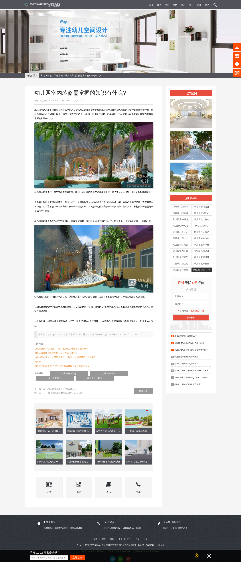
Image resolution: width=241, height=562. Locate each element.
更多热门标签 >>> (201, 270)
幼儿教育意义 (114, 373)
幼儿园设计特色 (201, 232)
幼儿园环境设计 (180, 232)
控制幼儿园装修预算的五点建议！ (188, 384)
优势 (159, 5)
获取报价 (191, 317)
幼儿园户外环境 (180, 219)
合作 (199, 5)
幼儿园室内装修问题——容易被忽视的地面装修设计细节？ (63, 348)
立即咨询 (77, 557)
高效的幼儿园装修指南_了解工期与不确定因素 (193, 377)
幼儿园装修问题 (180, 244)
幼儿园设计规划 (140, 373)
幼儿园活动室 (88, 373)
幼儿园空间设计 (201, 257)
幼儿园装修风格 (201, 244)
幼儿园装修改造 (201, 238)
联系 (207, 5)
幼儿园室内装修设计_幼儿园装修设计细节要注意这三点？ (62, 366)
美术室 (38, 361)
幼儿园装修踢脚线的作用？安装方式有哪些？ (56, 353)
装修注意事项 (201, 225)
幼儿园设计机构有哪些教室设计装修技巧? (63, 388)
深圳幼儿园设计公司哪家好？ (186, 364)
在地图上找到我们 (172, 517)
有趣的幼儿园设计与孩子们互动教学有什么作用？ (194, 350)
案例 (167, 5)
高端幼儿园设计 (180, 238)
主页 (43, 75)
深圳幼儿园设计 (180, 207)
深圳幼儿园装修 (180, 213)
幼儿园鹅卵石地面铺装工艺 (185, 336)
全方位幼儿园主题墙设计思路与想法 (189, 343)
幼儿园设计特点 (201, 219)
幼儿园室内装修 (180, 251)
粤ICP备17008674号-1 (147, 541)
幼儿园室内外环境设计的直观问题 (59, 384)
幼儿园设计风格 (180, 225)
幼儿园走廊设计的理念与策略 (186, 357)
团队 (175, 5)
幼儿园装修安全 (201, 263)
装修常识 (58, 75)
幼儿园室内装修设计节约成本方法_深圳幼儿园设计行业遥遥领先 (65, 357)
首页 (151, 5)
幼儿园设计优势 (180, 270)
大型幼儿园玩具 (180, 263)
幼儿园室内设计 (201, 207)
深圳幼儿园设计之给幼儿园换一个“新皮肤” (191, 370)
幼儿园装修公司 (201, 213)
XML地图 (160, 541)
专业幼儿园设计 (201, 251)
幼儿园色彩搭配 (180, 257)
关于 (191, 5)
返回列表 (143, 386)
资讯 (183, 5)
